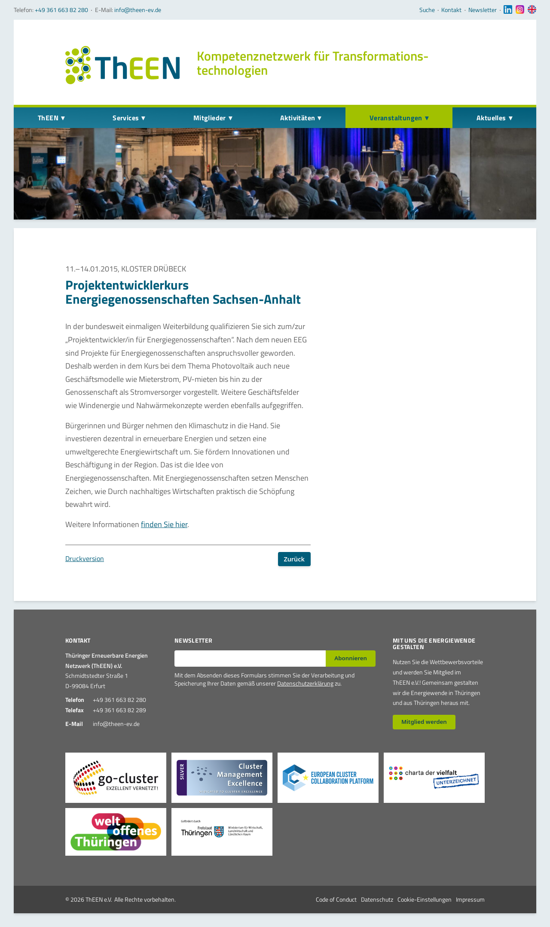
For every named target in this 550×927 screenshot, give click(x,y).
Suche (427, 10)
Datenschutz (377, 899)
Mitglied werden (424, 722)
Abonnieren (350, 658)
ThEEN (48, 118)
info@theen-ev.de (137, 9)
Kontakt (451, 10)
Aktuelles (491, 118)
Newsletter (482, 10)
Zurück (294, 559)
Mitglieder (209, 118)
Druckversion (84, 558)
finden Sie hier (164, 524)
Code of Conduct (336, 899)
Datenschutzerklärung (305, 683)
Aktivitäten (297, 118)
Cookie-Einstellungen (424, 899)
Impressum (470, 899)
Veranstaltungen (396, 118)
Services (126, 118)
